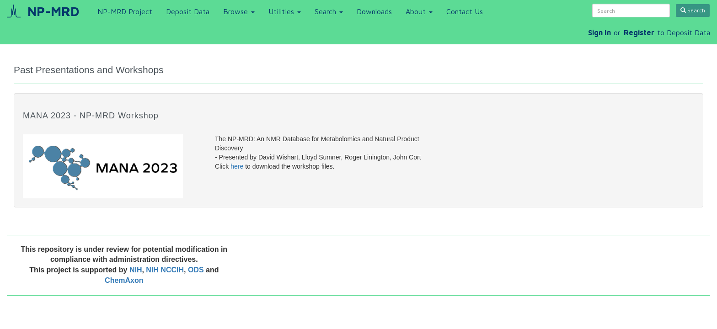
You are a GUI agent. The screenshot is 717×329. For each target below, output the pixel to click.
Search (329, 11)
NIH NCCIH (165, 270)
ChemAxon (124, 280)
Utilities (284, 11)
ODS (197, 270)
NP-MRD (53, 11)
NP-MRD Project (124, 11)
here (236, 166)
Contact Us (464, 11)
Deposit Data (187, 11)
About (419, 11)
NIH (135, 270)
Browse (239, 11)
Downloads (374, 11)
